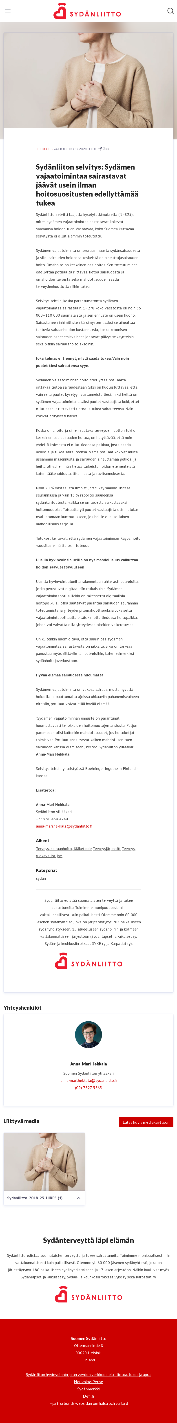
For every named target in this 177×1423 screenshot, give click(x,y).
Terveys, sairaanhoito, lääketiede (64, 848)
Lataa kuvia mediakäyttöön (146, 1122)
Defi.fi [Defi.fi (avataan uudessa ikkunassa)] (88, 1396)
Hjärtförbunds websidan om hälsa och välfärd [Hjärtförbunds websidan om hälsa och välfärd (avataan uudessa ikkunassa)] (88, 1403)
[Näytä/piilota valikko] (8, 11)
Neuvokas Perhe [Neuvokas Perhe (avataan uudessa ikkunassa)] (88, 1381)
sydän (41, 878)
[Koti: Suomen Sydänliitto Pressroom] (87, 11)
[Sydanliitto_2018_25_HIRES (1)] (44, 1162)
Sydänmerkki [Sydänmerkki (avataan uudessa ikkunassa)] (88, 1388)
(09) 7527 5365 (88, 1087)
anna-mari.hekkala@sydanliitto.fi (64, 826)
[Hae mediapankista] (170, 11)
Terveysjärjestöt (107, 848)
